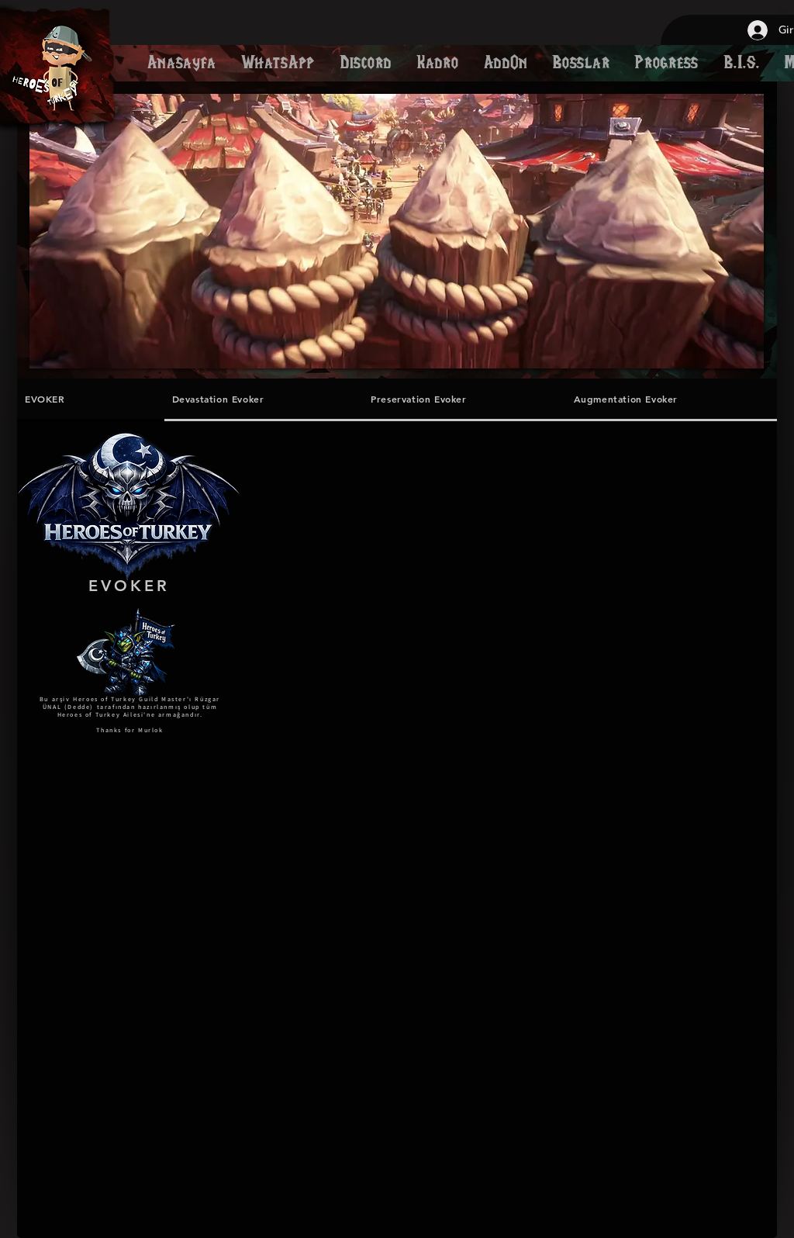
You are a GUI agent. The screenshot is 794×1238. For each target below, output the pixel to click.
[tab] (90, 400)
